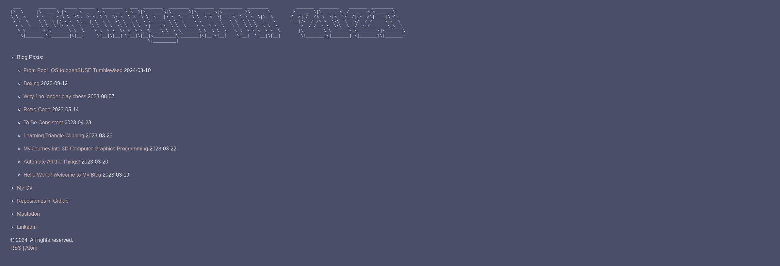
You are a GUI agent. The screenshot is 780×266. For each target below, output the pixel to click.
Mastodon (28, 223)
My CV (25, 196)
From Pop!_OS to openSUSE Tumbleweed (73, 79)
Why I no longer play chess (55, 105)
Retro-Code (37, 118)
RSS (15, 256)
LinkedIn (27, 236)
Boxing (32, 92)
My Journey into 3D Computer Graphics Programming (86, 157)
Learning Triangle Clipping (54, 144)
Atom (31, 256)
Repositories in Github (42, 209)
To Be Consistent (43, 131)
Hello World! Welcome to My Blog (62, 183)
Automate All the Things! (52, 170)
